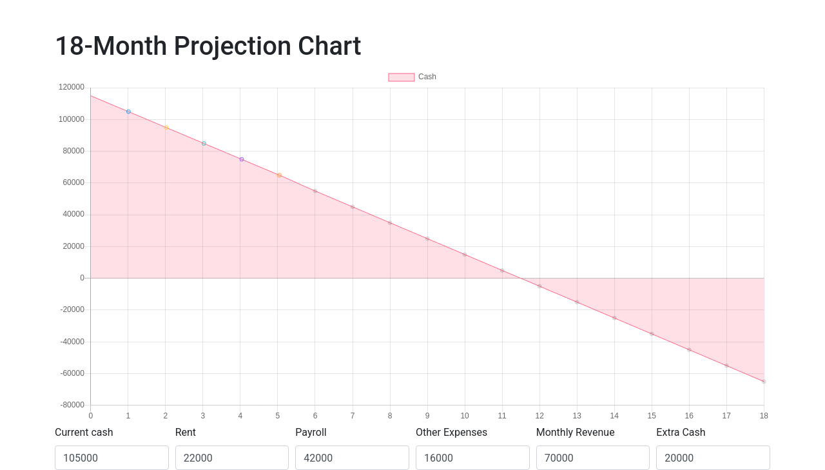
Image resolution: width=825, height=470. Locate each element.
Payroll (310, 432)
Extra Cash (680, 432)
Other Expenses (451, 432)
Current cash (84, 432)
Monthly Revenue (575, 432)
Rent (185, 432)
